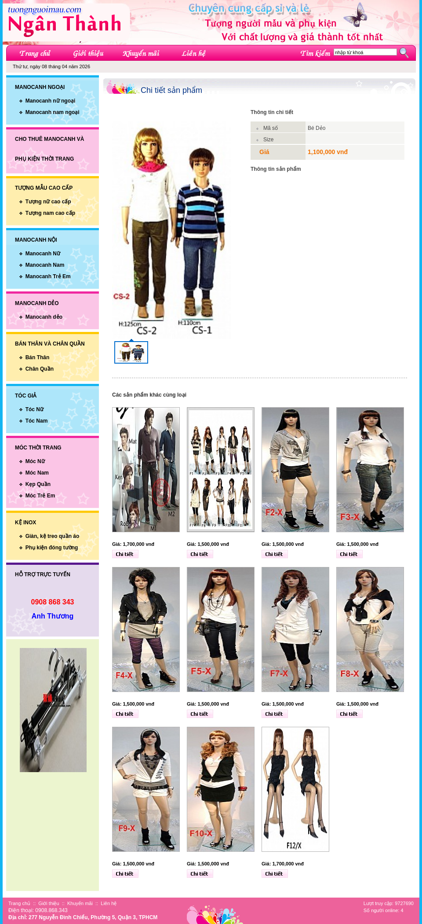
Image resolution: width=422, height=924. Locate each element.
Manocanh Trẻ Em (48, 276)
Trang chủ (19, 903)
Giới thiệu (48, 903)
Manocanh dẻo (43, 317)
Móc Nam (37, 473)
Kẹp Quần (38, 484)
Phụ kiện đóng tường (51, 548)
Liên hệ (108, 903)
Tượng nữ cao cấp (48, 202)
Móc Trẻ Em (40, 496)
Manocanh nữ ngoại (50, 101)
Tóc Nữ (34, 409)
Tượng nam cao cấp (50, 213)
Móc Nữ (35, 461)
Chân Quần (39, 369)
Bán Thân (37, 357)
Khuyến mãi (80, 903)
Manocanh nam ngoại (52, 112)
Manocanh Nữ (42, 253)
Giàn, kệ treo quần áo (52, 536)
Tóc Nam (36, 421)
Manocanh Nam (45, 265)
